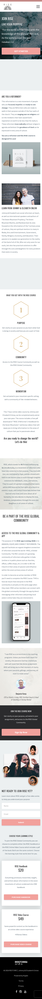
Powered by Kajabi (21, 975)
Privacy (21, 986)
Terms (21, 981)
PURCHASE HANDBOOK (21, 897)
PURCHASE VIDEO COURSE (21, 944)
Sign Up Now (21, 732)
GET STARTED (21, 51)
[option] (21, 677)
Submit (21, 822)
